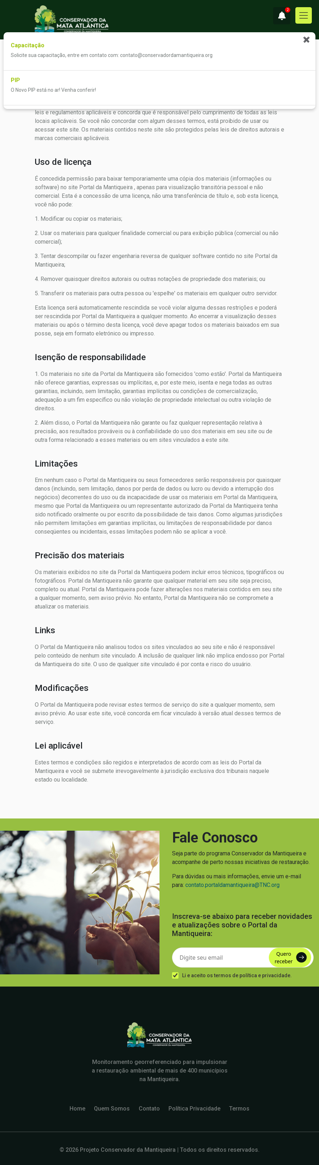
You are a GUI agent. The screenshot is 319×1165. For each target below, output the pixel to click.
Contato (149, 1108)
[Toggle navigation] (303, 15)
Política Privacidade (194, 1108)
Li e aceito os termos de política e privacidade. (237, 975)
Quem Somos (112, 1108)
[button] (281, 15)
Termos (239, 1108)
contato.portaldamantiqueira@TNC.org (232, 885)
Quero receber (291, 957)
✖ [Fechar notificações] (306, 39)
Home (77, 1108)
